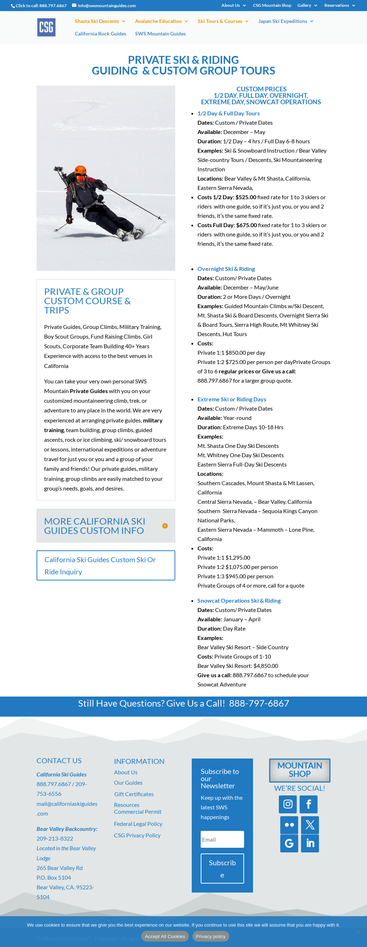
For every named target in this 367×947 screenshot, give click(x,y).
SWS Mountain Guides (160, 34)
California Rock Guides (100, 34)
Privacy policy (211, 936)
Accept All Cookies (165, 936)
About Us (230, 5)
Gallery (304, 5)
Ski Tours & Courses (220, 21)
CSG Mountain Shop (272, 5)
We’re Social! (299, 788)
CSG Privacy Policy (137, 835)
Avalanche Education (158, 21)
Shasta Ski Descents (97, 21)
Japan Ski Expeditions (282, 21)
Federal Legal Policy (138, 823)
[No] (358, 931)
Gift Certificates (134, 793)
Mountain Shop (299, 769)
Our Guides (128, 782)
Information (139, 761)
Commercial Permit (138, 811)
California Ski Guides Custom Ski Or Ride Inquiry (100, 565)
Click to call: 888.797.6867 (41, 5)
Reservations (336, 5)
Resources (126, 804)
